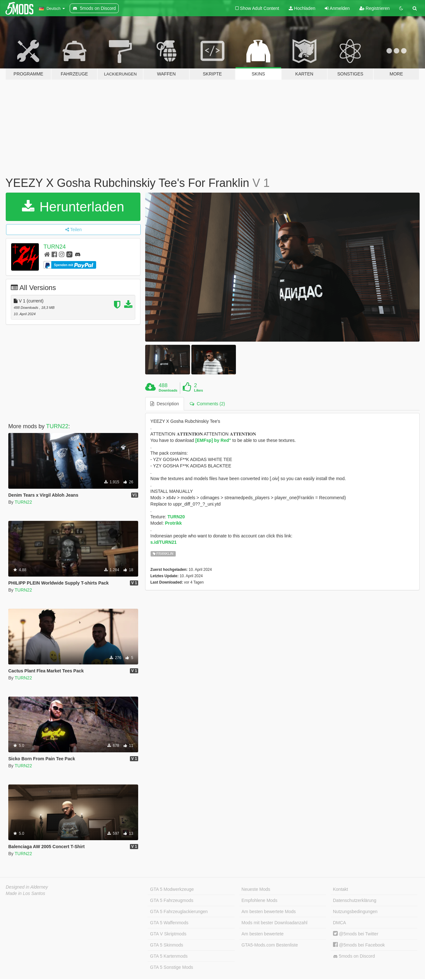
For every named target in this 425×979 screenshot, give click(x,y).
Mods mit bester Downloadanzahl (275, 922)
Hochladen (302, 8)
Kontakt (340, 889)
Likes (198, 390)
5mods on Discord (354, 956)
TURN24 (55, 247)
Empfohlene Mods (260, 900)
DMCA (339, 922)
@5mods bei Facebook (359, 945)
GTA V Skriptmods (168, 933)
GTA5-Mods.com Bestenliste (270, 944)
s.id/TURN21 (163, 542)
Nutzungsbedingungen (355, 911)
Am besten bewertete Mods (269, 911)
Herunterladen (73, 206)
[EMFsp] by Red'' (213, 440)
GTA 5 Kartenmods (169, 956)
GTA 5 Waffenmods (169, 922)
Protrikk (173, 523)
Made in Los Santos (25, 893)
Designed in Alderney (27, 887)
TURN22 (57, 426)
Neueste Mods (256, 889)
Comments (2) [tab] (207, 403)
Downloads (168, 390)
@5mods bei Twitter (356, 934)
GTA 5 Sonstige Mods (171, 967)
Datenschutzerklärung (354, 900)
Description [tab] (164, 403)
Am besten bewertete (263, 933)
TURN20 (176, 516)
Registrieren (374, 8)
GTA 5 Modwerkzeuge (172, 889)
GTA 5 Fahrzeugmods (171, 900)
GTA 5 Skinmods (166, 944)
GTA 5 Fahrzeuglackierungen (179, 911)
